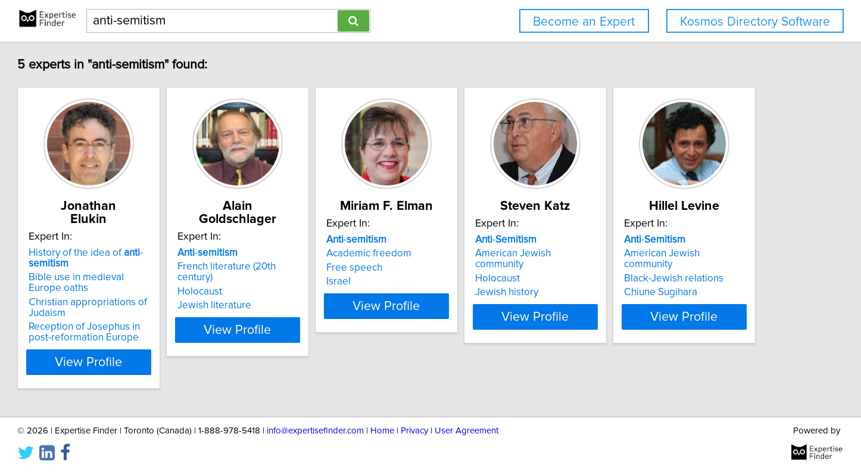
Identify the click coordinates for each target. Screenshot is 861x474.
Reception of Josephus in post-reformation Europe (153, 319)
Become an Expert (584, 22)
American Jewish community (683, 253)
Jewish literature (300, 281)
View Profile (160, 348)
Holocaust (285, 267)
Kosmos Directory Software (755, 22)
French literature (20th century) (331, 253)
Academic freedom (484, 253)
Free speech (470, 267)
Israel (454, 281)
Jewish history (652, 281)
